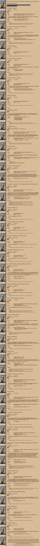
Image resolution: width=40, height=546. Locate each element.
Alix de (17, 364)
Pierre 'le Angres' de (18, 69)
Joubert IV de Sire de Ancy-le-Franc (22, 476)
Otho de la (32, 113)
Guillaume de (18, 70)
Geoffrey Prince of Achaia (21, 171)
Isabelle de (18, 305)
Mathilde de (17, 459)
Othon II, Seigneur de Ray (19, 20)
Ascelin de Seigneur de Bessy (27, 514)
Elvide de (10, 360)
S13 (9, 161)
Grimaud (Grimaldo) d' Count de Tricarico (25, 157)
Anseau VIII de (18, 462)
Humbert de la (18, 118)
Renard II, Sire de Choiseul (14, 400)
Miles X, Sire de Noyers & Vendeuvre (21, 328)
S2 (9, 205)
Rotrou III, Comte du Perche (18, 189)
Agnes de (25, 174)
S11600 (10, 162)
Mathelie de (21, 17)
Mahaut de (29, 383)
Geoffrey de (22, 531)
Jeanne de (18, 477)
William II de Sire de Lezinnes (27, 342)
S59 (9, 75)
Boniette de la (32, 35)
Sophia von (33, 135)
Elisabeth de (17, 172)
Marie (22, 456)
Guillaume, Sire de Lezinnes (19, 528)
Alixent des (15, 324)
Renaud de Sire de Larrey (18, 480)
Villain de (18, 241)
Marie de (30, 497)
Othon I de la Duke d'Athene (25, 16)
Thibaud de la (18, 119)
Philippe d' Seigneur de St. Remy (21, 32)
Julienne (15, 33)
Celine (15, 214)
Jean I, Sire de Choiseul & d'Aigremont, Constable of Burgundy (25, 404)
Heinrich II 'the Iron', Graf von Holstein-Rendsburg (26, 134)
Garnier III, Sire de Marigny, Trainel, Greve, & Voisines (23, 449)
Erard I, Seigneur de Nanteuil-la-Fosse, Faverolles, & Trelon (24, 397)
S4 (9, 203)
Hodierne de (35, 272)
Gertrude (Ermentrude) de (14, 114)
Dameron (15, 242)
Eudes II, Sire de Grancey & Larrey (33, 480)
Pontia (15, 52)
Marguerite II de (17, 381)
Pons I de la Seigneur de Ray (20, 51)
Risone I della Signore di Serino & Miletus (22, 152)
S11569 (10, 23)
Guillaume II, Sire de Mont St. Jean (13, 456)
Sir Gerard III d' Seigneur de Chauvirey (31, 86)
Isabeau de (18, 329)
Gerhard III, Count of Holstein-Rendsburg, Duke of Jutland (17, 135)
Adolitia (17, 153)
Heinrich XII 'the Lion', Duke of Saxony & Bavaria (26, 193)
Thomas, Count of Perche (19, 198)
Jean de (17, 213)
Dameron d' (18, 529)
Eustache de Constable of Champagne (19, 273)
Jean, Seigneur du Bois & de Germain (20, 406)
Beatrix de (20, 359)
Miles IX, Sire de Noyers (18, 327)
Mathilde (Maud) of (18, 197)
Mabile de (18, 398)
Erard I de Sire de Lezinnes (28, 479)
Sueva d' (18, 158)
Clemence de (13, 481)
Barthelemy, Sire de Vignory (32, 359)
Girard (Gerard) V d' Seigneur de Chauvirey (23, 39)
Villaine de (17, 278)
